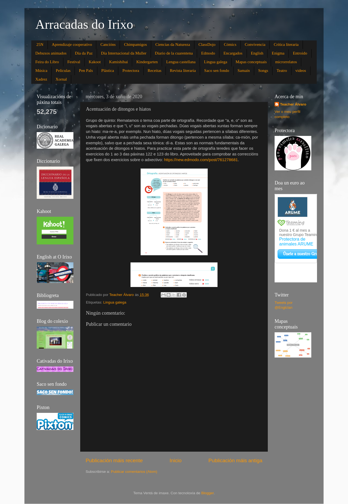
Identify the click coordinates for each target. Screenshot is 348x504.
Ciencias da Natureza (172, 44)
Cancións (108, 44)
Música (41, 70)
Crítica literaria (286, 44)
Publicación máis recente (114, 460)
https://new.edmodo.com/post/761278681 (201, 160)
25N (40, 44)
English (257, 53)
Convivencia (255, 44)
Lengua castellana (180, 62)
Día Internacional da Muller (124, 53)
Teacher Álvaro (293, 104)
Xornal (61, 79)
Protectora (130, 70)
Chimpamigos (135, 44)
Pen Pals (86, 70)
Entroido (300, 53)
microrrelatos (286, 62)
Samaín (244, 70)
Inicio (176, 460)
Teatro (281, 70)
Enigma (278, 53)
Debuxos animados (51, 53)
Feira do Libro (47, 62)
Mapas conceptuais (251, 62)
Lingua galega (215, 62)
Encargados (233, 53)
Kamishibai (118, 62)
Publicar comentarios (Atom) (134, 472)
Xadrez (41, 79)
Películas (63, 70)
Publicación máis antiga (235, 460)
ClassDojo (207, 44)
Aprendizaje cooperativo (72, 44)
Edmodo (208, 53)
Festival (73, 62)
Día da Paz (84, 53)
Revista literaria (183, 70)
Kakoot (95, 62)
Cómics (230, 44)
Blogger (207, 493)
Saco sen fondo (216, 70)
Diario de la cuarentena (174, 53)
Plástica (107, 70)
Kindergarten (147, 62)
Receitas (154, 70)
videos (301, 70)
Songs (263, 70)
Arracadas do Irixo (84, 24)
